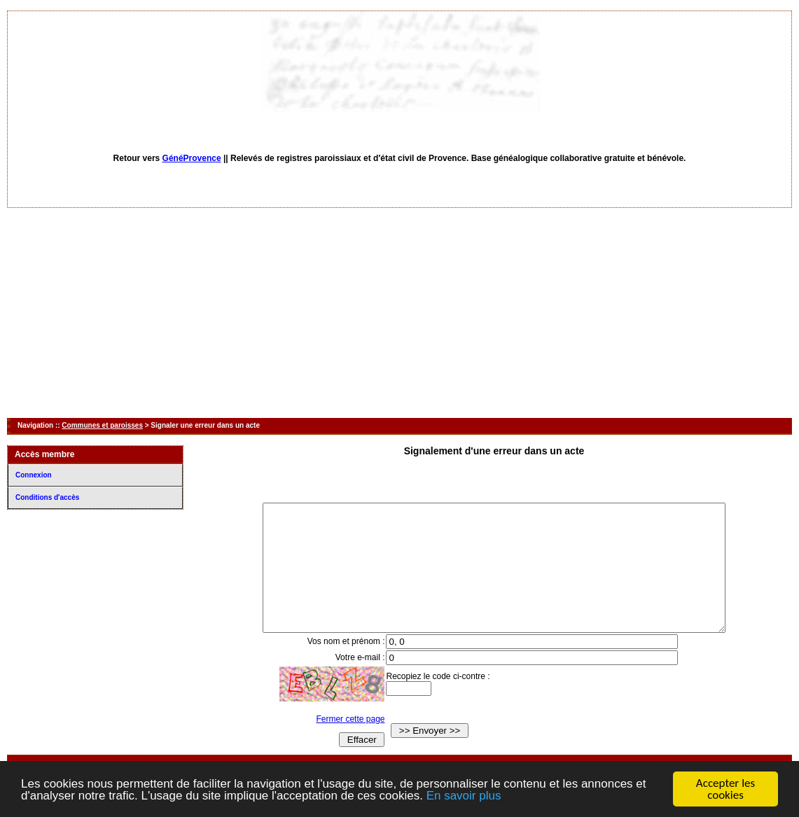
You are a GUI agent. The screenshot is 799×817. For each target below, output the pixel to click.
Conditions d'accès (47, 497)
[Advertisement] (399, 313)
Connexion (33, 475)
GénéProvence (191, 158)
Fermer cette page (337, 744)
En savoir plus (463, 796)
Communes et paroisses (102, 425)
